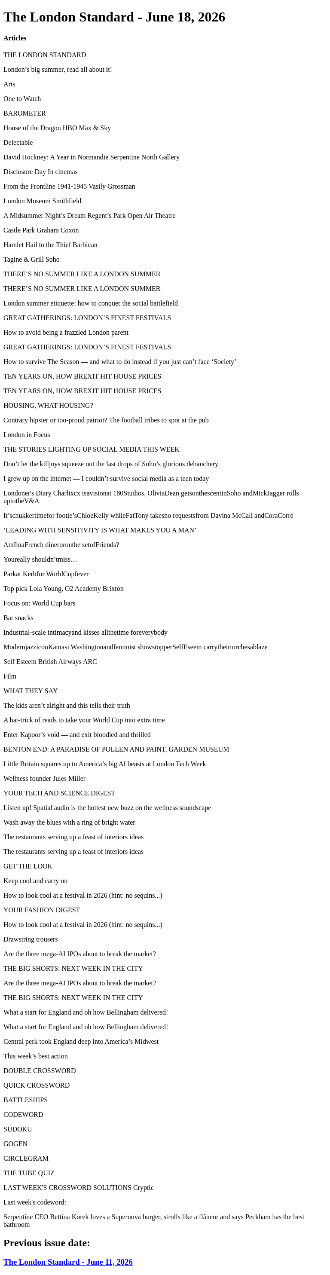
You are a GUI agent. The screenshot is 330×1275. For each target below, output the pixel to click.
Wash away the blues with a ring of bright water (69, 822)
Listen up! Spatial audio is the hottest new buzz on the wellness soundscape (107, 807)
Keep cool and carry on (35, 880)
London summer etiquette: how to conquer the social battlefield (90, 303)
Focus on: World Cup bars (39, 603)
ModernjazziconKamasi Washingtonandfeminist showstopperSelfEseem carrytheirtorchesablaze (135, 647)
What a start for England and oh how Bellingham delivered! (85, 1012)
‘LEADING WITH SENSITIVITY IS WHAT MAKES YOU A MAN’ (99, 530)
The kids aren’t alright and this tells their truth (66, 705)
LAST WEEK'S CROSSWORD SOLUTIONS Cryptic (78, 1187)
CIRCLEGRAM (26, 1158)
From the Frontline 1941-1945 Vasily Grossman (69, 186)
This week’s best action (35, 1056)
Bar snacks (18, 617)
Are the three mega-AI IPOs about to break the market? (79, 953)
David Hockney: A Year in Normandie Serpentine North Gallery (91, 157)
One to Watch (22, 98)
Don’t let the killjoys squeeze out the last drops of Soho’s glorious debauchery (110, 464)
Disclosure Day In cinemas (40, 171)
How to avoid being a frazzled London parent (65, 332)
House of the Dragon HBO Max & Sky (57, 127)
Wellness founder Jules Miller (44, 778)
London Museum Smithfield (42, 201)
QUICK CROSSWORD (36, 1085)
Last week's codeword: (34, 1202)
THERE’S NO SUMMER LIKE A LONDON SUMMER (81, 274)
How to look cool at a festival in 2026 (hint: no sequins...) (82, 895)
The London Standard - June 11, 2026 (68, 1261)
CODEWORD (23, 1114)
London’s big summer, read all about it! (57, 69)
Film (9, 676)
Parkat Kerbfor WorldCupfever (46, 574)
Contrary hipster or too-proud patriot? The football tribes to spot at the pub (106, 420)
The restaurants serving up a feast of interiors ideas (73, 837)
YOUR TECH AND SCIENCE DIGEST (59, 793)
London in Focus (26, 434)
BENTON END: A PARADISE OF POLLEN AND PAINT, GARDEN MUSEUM (116, 749)
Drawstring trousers (30, 939)
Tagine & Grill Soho (31, 259)
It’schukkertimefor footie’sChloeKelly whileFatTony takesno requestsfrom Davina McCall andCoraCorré (148, 515)
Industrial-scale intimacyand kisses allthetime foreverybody (85, 632)
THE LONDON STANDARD (44, 54)
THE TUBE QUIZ (29, 1173)
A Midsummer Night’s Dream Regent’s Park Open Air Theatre (89, 215)
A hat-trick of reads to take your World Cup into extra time (84, 720)
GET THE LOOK (27, 866)
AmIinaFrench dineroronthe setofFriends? (61, 544)
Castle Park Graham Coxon (41, 230)
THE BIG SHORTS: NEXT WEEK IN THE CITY (73, 968)
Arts (9, 84)
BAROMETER (24, 113)
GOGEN (15, 1143)
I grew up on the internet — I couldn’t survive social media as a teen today (106, 478)
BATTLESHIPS (25, 1100)
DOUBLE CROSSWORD (39, 1070)
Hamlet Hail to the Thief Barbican (50, 244)
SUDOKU (17, 1129)
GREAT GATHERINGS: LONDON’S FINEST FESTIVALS (87, 317)
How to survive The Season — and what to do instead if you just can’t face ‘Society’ (119, 361)
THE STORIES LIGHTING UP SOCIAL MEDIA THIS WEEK (91, 449)
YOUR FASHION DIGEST (41, 910)
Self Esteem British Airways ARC (50, 661)
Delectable (18, 142)
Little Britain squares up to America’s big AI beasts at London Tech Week (104, 763)
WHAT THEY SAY (30, 690)
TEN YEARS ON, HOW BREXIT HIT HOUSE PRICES (82, 376)
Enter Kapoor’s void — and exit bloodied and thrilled (77, 734)
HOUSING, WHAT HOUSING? (48, 405)
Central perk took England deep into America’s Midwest (81, 1041)
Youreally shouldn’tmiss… (40, 559)
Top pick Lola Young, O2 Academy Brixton (63, 588)
